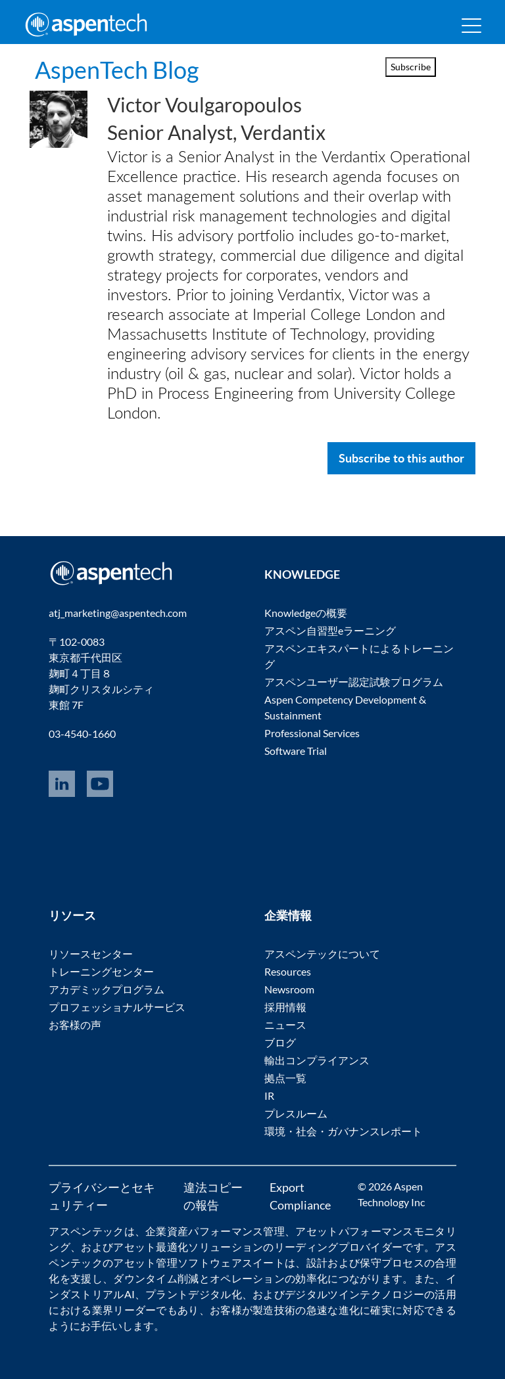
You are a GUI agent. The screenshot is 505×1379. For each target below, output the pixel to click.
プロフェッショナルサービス (117, 1007)
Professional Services (312, 733)
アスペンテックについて (322, 953)
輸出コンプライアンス (317, 1060)
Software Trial (295, 750)
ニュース (285, 1024)
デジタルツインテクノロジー (354, 1294)
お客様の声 (75, 1024)
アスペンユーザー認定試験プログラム (353, 681)
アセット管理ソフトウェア (177, 1262)
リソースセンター (91, 953)
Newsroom (289, 989)
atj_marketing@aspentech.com (118, 612)
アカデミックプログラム (106, 989)
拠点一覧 (285, 1078)
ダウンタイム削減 (156, 1278)
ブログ (280, 1042)
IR (269, 1095)
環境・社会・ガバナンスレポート (343, 1131)
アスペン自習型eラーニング (330, 630)
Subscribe (411, 66)
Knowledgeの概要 (305, 612)
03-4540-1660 (82, 733)
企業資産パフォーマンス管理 (215, 1231)
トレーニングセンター (101, 971)
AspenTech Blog (117, 69)
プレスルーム (295, 1113)
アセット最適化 (150, 1246)
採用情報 (285, 1007)
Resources (287, 971)
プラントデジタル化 (193, 1294)
